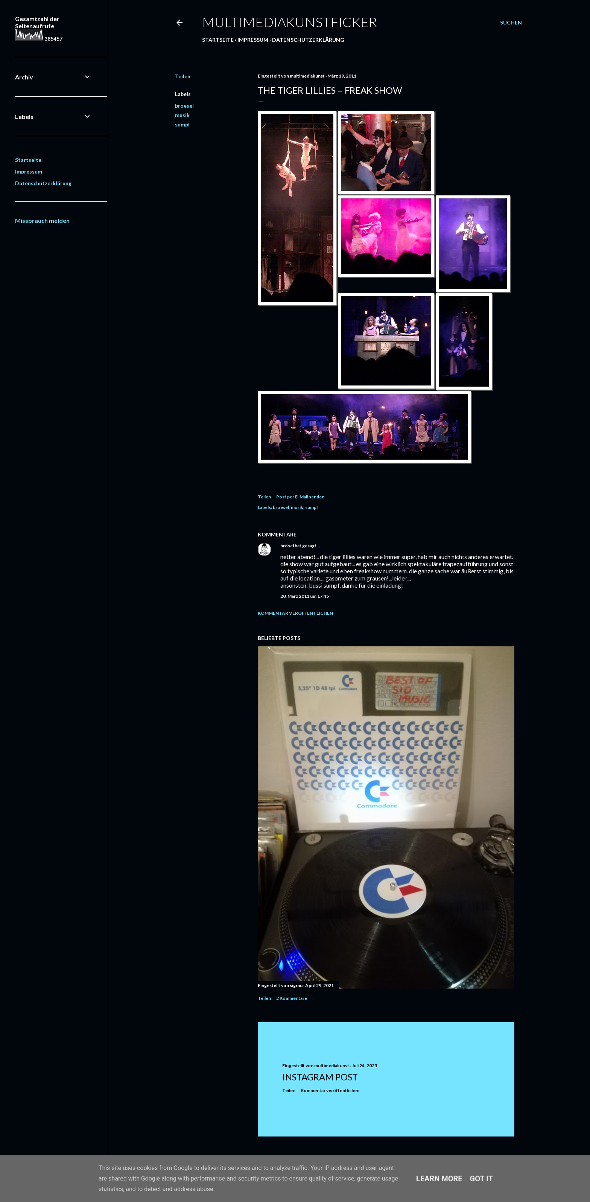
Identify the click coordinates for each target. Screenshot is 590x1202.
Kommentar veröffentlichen (295, 613)
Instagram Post (320, 1076)
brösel (287, 545)
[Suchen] (511, 23)
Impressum (252, 40)
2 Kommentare (291, 998)
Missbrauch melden (42, 220)
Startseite (218, 40)
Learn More (439, 1178)
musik (182, 115)
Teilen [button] (182, 76)
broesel (184, 105)
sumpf (182, 124)
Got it (481, 1178)
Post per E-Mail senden (300, 497)
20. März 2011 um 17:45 (304, 596)
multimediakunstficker (289, 22)
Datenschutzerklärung (308, 40)
